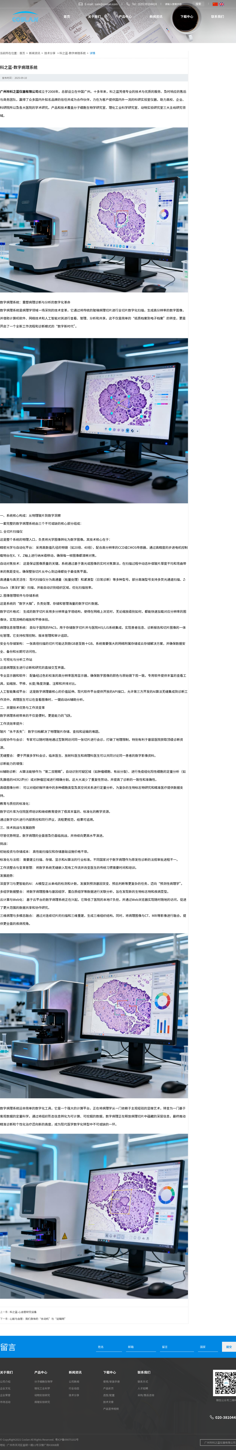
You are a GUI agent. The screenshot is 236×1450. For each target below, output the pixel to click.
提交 (229, 1347)
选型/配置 (109, 1395)
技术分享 (50, 53)
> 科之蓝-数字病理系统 (71, 53)
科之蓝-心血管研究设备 (23, 1312)
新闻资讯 (156, 16)
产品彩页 (108, 1388)
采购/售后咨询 (146, 1395)
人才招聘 (143, 1388)
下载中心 (186, 16)
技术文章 (108, 1402)
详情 (92, 53)
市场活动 (5, 1402)
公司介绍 (5, 1381)
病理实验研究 (42, 1402)
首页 (67, 16)
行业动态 (74, 1388)
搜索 (198, 4)
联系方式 (143, 1381)
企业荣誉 (5, 1395)
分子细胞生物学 (43, 1381)
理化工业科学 (42, 1388)
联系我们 (217, 16)
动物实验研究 (42, 1395)
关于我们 (94, 16)
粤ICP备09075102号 (67, 1439)
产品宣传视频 (111, 1409)
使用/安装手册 (111, 1381)
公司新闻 (74, 1381)
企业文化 (5, 1388)
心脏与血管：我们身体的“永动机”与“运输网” (38, 1319)
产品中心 (125, 16)
